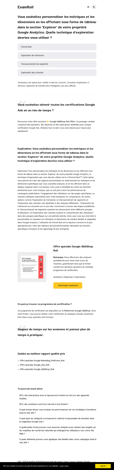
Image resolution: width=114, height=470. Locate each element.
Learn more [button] (64, 466)
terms (66, 461)
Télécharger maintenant (68, 285)
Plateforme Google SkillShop (77, 311)
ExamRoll (26, 7)
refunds (79, 461)
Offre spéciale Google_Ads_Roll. (35, 365)
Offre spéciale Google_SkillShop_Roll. (37, 369)
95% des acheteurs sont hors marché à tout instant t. (44, 404)
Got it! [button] (103, 466)
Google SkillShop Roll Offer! (62, 121)
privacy (72, 461)
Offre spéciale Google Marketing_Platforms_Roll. (42, 360)
